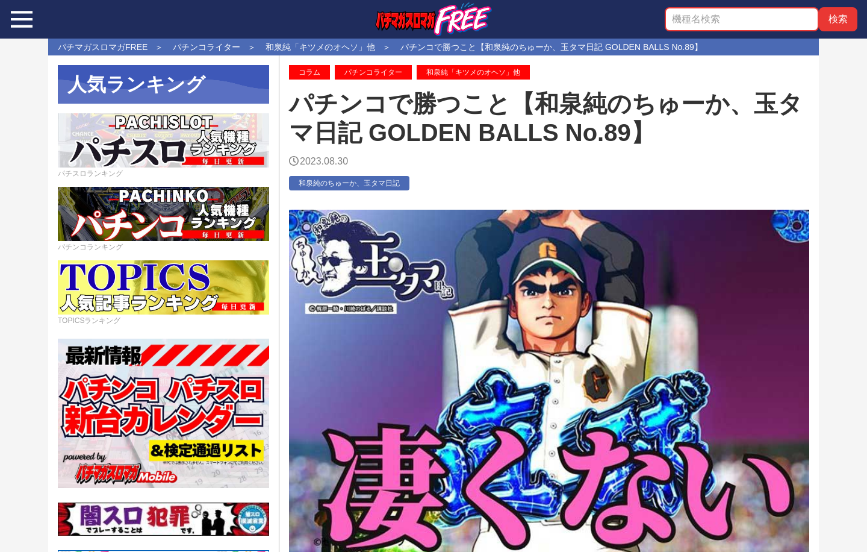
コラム (309, 72)
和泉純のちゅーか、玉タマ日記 (349, 183)
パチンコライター (373, 72)
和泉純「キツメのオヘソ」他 (473, 72)
